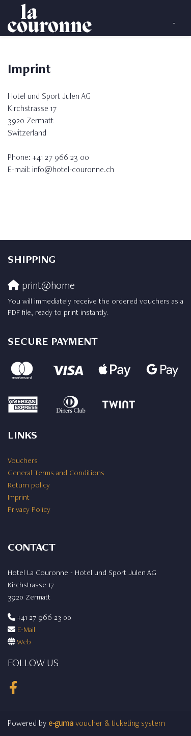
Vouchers (23, 460)
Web (24, 641)
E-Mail (26, 629)
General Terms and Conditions (56, 472)
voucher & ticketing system (106, 723)
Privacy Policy (29, 509)
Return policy (29, 484)
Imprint (19, 497)
